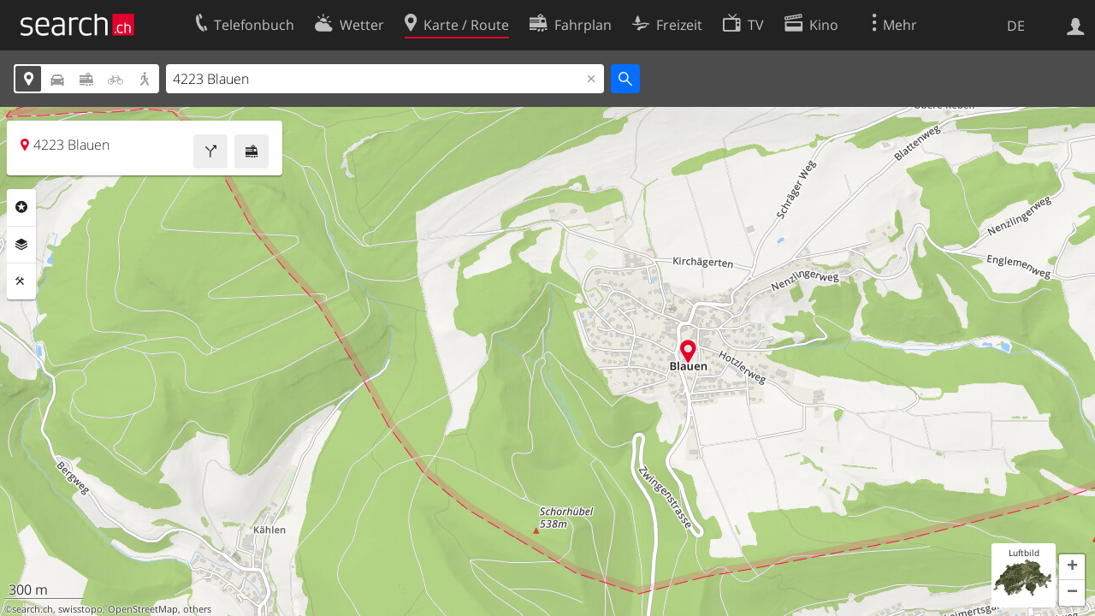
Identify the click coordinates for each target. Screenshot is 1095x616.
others (197, 609)
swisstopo (80, 609)
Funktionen (21, 281)
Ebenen (21, 245)
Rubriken (21, 207)
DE (1016, 25)
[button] (1072, 567)
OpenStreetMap (143, 609)
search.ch (32, 609)
